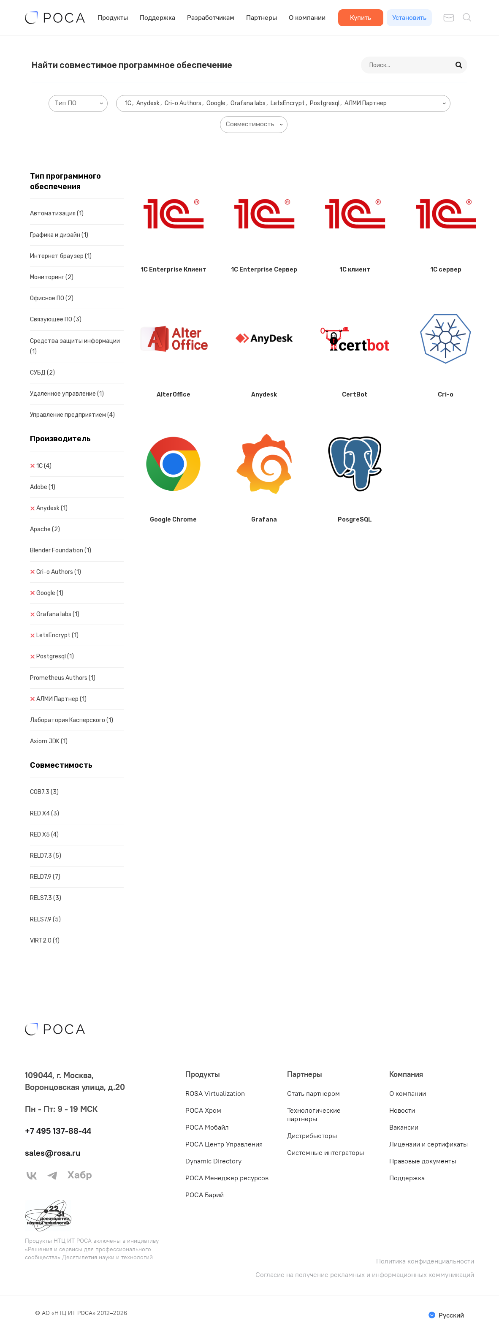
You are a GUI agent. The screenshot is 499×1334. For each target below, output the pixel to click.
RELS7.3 (45, 898)
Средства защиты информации (75, 346)
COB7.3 (44, 792)
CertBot (355, 394)
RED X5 (44, 834)
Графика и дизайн (59, 235)
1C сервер (445, 269)
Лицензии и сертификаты (428, 1144)
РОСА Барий (204, 1194)
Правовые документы (422, 1161)
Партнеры (261, 17)
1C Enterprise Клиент (173, 269)
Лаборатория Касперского (71, 720)
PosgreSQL (355, 519)
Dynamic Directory (213, 1161)
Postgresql (55, 656)
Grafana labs (57, 614)
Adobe (42, 487)
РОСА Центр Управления (224, 1144)
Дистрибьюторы (312, 1135)
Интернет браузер (61, 256)
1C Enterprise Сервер (264, 269)
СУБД (42, 372)
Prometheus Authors (62, 678)
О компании (307, 17)
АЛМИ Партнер (61, 699)
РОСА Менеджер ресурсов (226, 1178)
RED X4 (44, 813)
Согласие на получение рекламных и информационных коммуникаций (364, 1275)
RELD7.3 (45, 855)
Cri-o (445, 394)
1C (44, 466)
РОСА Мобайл (207, 1127)
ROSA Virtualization (215, 1093)
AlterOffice (173, 394)
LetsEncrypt (57, 635)
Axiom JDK (49, 741)
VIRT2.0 (45, 940)
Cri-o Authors (58, 572)
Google (49, 593)
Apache (45, 529)
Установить (409, 17)
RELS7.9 (45, 919)
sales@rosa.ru (52, 1152)
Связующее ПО (55, 319)
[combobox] (78, 103)
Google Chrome (173, 519)
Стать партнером (313, 1093)
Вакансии (403, 1127)
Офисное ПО (51, 298)
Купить (360, 17)
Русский (451, 1315)
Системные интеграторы (325, 1152)
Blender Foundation (60, 550)
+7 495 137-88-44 (58, 1130)
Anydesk (52, 508)
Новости (402, 1110)
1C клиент (354, 269)
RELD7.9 (45, 876)
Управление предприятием (72, 414)
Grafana (264, 519)
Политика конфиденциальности (425, 1261)
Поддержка (157, 17)
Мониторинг (51, 277)
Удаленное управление (67, 393)
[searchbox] (79, 103)
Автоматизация (57, 213)
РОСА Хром (203, 1110)
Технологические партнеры (314, 1114)
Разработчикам (210, 17)
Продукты (113, 17)
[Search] (459, 65)
